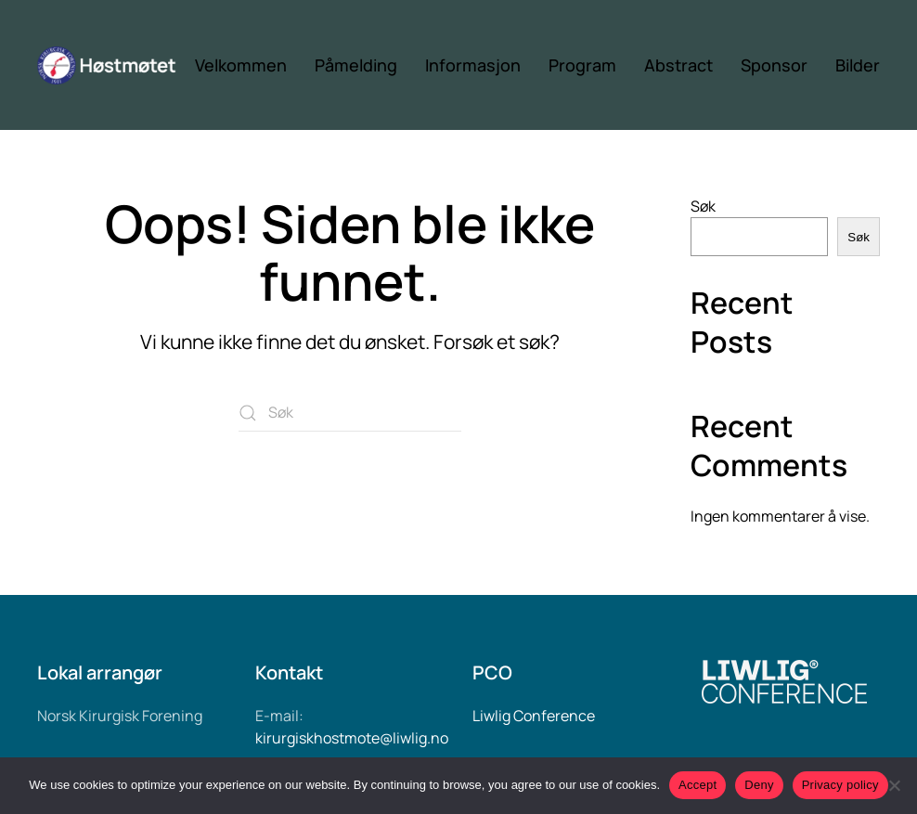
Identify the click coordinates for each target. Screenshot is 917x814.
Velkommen (241, 65)
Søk (703, 206)
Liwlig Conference (533, 715)
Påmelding (356, 65)
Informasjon (473, 65)
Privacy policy (840, 785)
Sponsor (774, 65)
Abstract (678, 65)
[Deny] (894, 785)
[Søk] (350, 413)
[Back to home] (116, 65)
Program (582, 65)
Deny (758, 785)
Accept (697, 785)
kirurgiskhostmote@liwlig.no (351, 738)
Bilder (857, 65)
